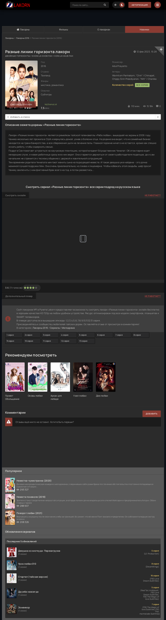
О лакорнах (103, 29)
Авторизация (140, 5)
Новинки (144, 29)
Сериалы (55, 327)
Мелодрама (68, 327)
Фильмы (63, 29)
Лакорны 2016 (22, 38)
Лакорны (23, 29)
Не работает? (153, 195)
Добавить (152, 413)
